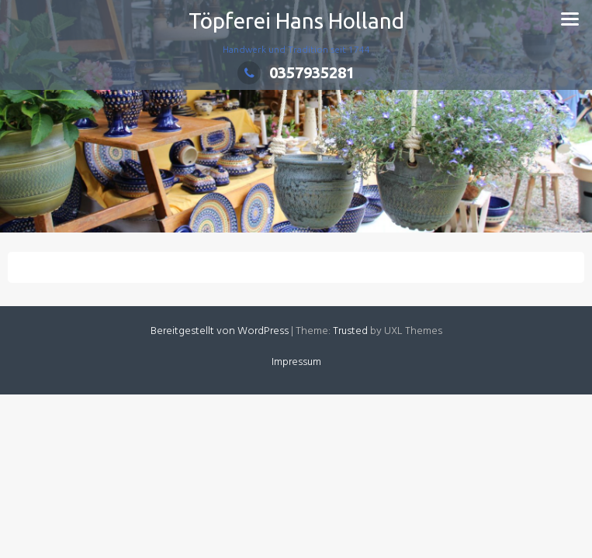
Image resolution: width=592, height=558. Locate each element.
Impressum (296, 362)
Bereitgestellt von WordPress (220, 331)
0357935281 (296, 72)
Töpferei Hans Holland (296, 21)
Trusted (350, 331)
